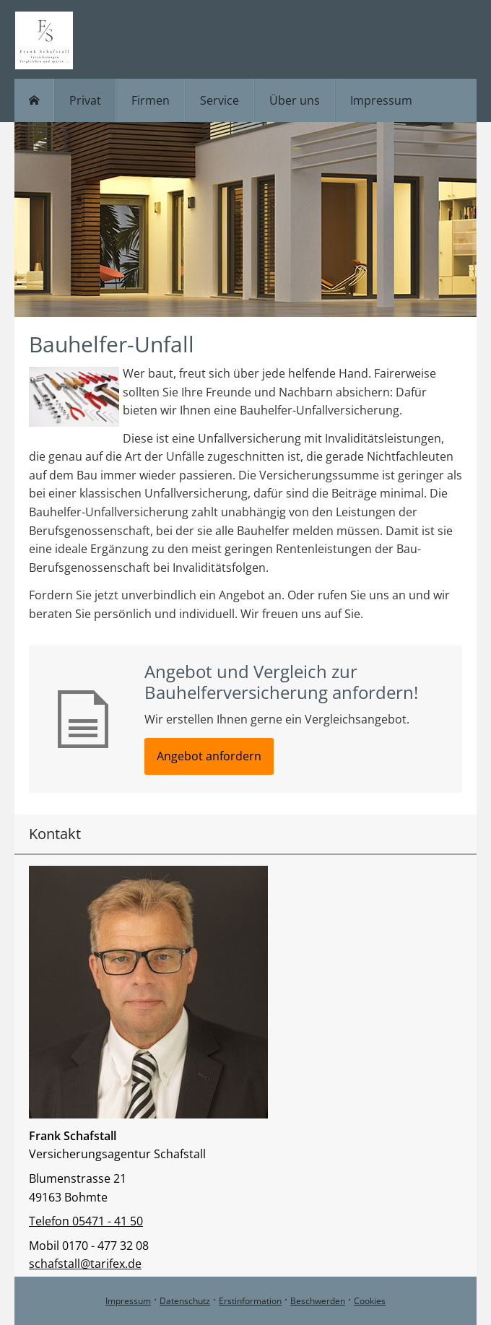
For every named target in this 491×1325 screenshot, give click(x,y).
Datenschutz (185, 1301)
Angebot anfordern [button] (209, 756)
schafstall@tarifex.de (85, 1264)
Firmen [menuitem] (150, 100)
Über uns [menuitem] (294, 100)
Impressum (128, 1301)
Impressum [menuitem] (381, 100)
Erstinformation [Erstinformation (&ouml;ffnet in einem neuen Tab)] (250, 1301)
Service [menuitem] (219, 100)
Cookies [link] (370, 1301)
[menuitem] (34, 100)
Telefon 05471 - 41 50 (86, 1221)
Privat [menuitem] (85, 100)
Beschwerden (317, 1301)
